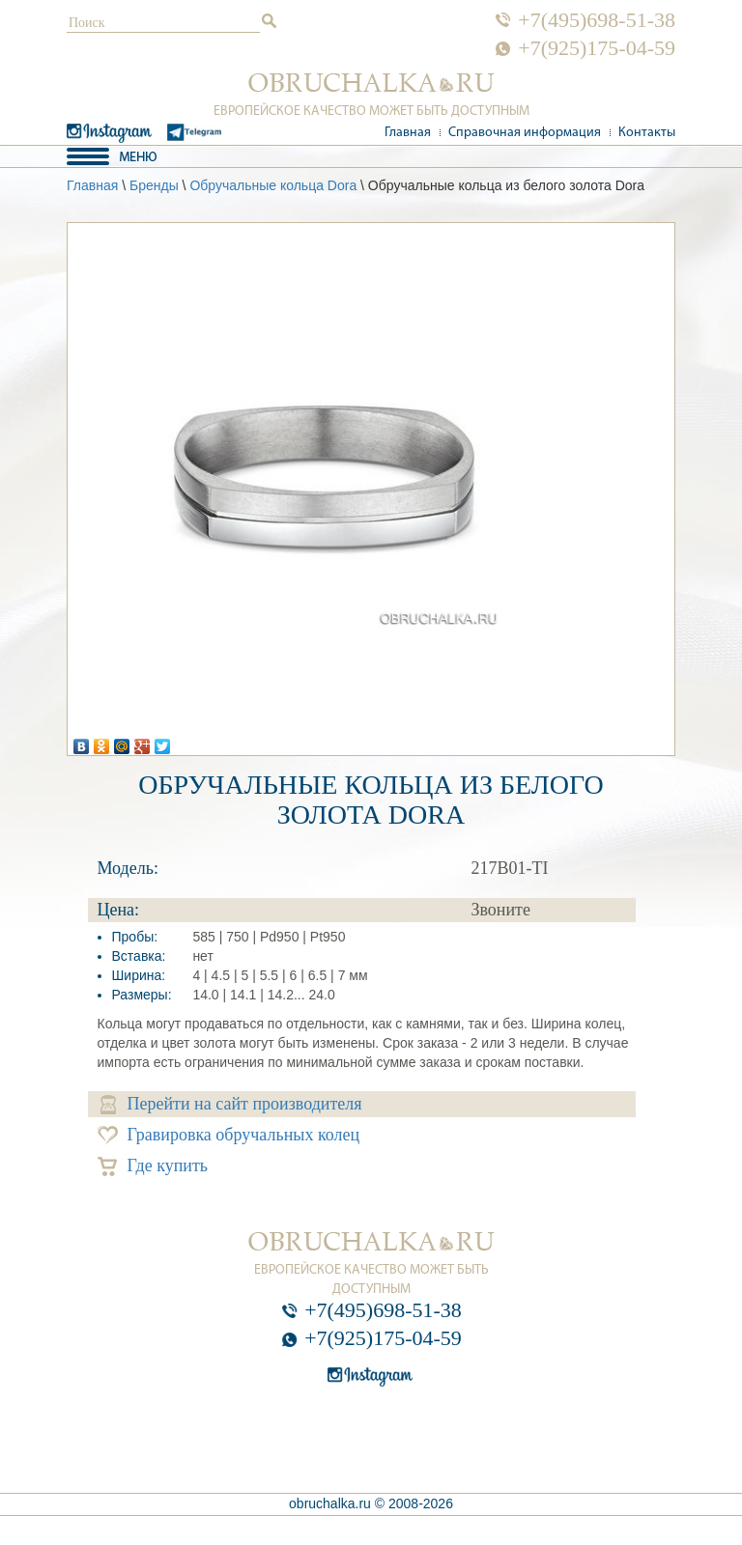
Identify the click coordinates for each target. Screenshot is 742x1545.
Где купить (153, 1166)
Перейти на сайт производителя (231, 1104)
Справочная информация (524, 133)
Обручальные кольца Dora (273, 185)
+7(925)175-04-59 (596, 48)
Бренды (154, 185)
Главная (408, 133)
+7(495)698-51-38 (596, 20)
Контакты (646, 133)
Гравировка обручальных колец (229, 1135)
